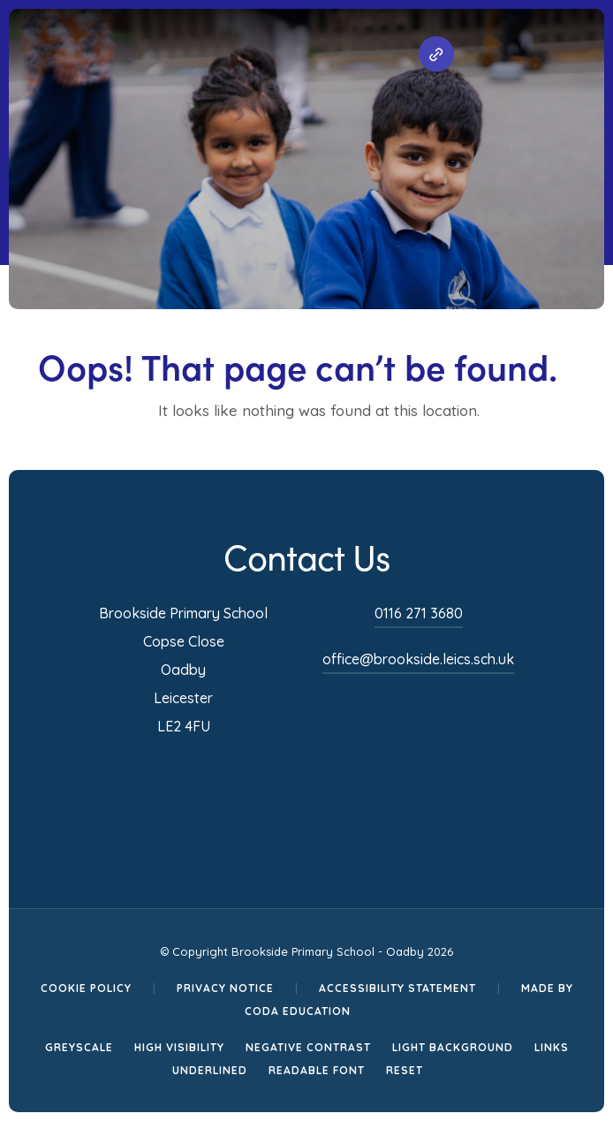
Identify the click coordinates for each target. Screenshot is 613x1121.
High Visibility (179, 1047)
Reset (404, 1070)
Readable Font (317, 1070)
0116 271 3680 (419, 613)
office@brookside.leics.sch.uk (418, 659)
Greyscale (79, 1047)
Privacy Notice (225, 988)
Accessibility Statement (397, 988)
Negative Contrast (308, 1047)
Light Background (452, 1047)
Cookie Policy (86, 988)
